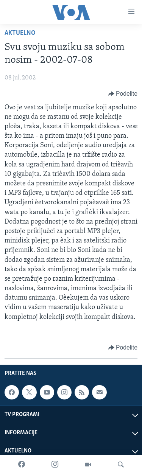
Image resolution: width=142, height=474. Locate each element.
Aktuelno (20, 33)
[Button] (122, 94)
